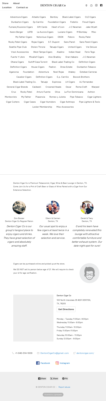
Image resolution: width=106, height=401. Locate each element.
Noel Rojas (58, 72)
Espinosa (56, 82)
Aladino (60, 52)
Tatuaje (44, 82)
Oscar (68, 87)
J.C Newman (75, 27)
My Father (26, 97)
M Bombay (82, 32)
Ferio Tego (90, 52)
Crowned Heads (53, 87)
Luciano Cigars (65, 32)
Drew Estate (66, 67)
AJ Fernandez (86, 82)
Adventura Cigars (18, 17)
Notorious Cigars (45, 37)
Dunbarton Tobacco (86, 67)
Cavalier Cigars (23, 77)
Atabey (71, 72)
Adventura (44, 72)
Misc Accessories (65, 107)
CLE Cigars (90, 17)
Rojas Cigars (37, 42)
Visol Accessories (20, 52)
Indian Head (74, 52)
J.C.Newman (89, 57)
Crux (13, 92)
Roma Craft (81, 87)
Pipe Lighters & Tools (89, 102)
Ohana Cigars (17, 62)
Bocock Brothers (81, 77)
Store (5, 3)
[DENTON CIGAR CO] (53, 5)
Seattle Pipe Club (18, 47)
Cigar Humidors (48, 102)
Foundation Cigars (57, 22)
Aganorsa (14, 72)
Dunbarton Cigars (20, 22)
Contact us (22, 7)
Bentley (54, 17)
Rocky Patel (85, 37)
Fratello (74, 22)
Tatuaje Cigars (57, 47)
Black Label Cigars (71, 17)
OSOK (60, 37)
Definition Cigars (87, 62)
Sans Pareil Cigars (89, 42)
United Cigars (75, 47)
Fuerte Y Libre (18, 57)
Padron (52, 67)
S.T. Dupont (53, 42)
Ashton (91, 92)
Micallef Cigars (36, 57)
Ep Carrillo (38, 22)
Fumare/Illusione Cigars (21, 27)
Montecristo (11, 97)
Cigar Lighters (94, 97)
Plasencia (40, 97)
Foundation (28, 72)
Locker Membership (42, 107)
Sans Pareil (69, 42)
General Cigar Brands (17, 87)
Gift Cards (42, 27)
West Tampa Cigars (42, 52)
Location (7, 7)
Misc (94, 32)
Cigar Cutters (12, 102)
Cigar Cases (30, 102)
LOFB (30, 32)
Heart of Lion (58, 27)
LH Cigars (70, 82)
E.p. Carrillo (63, 77)
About (16, 3)
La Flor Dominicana (73, 92)
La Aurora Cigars (45, 32)
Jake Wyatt (91, 27)
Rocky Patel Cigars (17, 42)
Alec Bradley (54, 57)
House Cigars (37, 67)
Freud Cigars (88, 22)
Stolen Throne (38, 47)
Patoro (71, 37)
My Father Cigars (23, 37)
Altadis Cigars (39, 17)
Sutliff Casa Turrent (37, 62)
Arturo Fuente (44, 92)
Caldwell (36, 87)
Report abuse (64, 387)
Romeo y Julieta (57, 97)
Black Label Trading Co (63, 62)
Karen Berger (16, 32)
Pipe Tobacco (76, 97)
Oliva (57, 92)
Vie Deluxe (91, 47)
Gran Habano (71, 57)
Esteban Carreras (88, 72)
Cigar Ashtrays (67, 102)
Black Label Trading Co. (24, 82)
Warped (95, 87)
